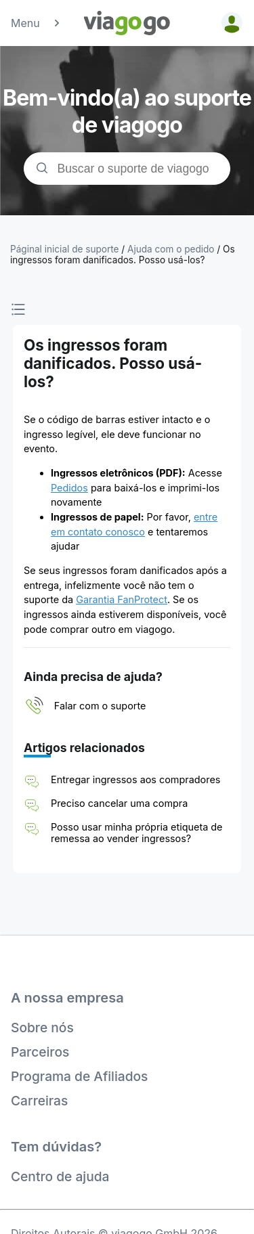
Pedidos (69, 487)
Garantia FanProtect (121, 599)
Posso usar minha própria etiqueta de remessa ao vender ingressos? (137, 832)
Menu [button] (36, 23)
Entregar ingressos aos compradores (135, 779)
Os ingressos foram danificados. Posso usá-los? (122, 254)
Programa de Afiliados (79, 1076)
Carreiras (39, 1101)
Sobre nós (42, 1027)
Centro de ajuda (60, 1176)
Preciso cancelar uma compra (119, 803)
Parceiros (40, 1052)
